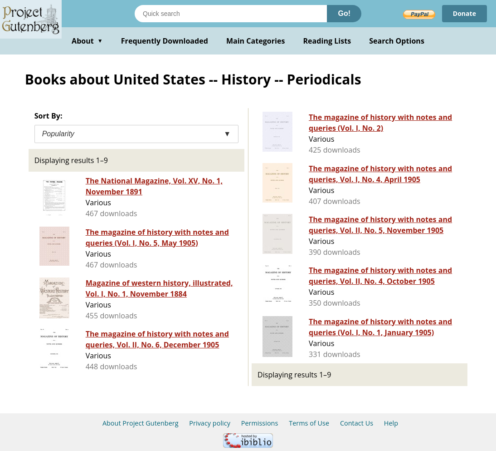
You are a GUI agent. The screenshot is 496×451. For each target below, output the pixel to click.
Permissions (259, 423)
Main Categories (255, 41)
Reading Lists (327, 41)
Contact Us (356, 423)
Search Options (396, 41)
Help (391, 423)
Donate (464, 13)
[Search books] (231, 13)
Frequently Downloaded (164, 41)
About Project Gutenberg (140, 423)
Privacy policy (209, 423)
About (87, 40)
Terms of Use (309, 423)
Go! (344, 13)
